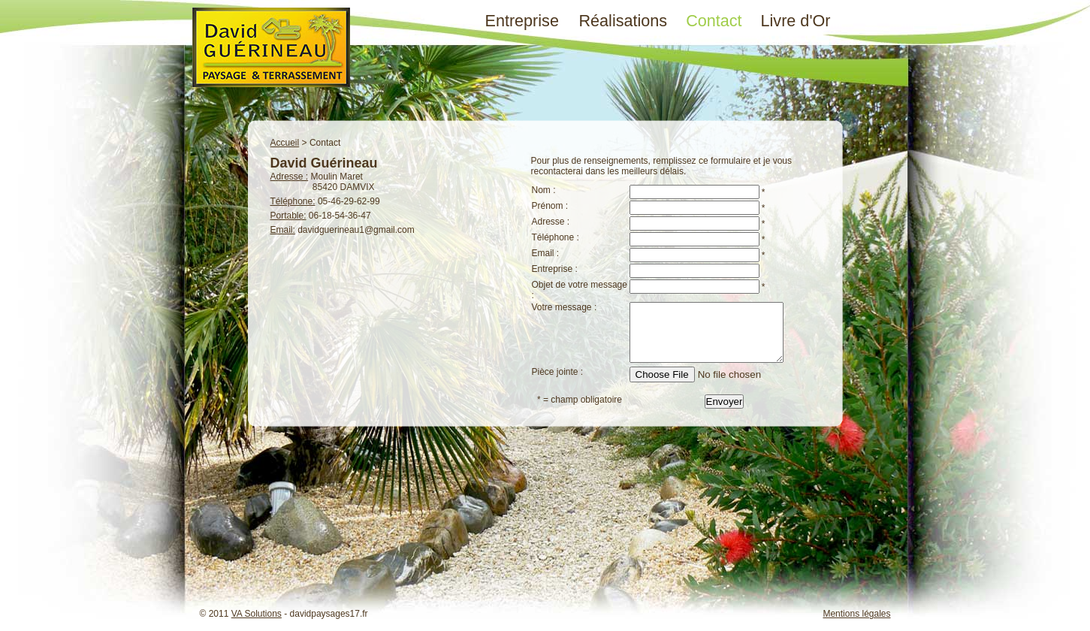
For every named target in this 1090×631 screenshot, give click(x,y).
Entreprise (522, 20)
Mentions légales (856, 613)
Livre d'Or (796, 20)
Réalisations (623, 20)
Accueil (285, 142)
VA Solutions (256, 613)
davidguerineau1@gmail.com (356, 230)
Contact (713, 20)
